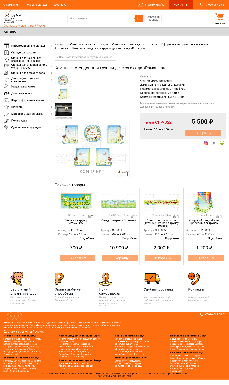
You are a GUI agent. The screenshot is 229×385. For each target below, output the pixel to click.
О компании (11, 4)
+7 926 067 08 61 (215, 4)
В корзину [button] (78, 258)
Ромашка (61, 48)
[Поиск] (139, 18)
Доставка (60, 4)
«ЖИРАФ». (99, 373)
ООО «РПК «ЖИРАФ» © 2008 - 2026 (114, 376)
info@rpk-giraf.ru (154, 4)
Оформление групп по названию (184, 44)
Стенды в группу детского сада (134, 44)
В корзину (203, 133)
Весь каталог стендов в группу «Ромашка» (86, 57)
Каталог (60, 44)
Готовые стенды (36, 4)
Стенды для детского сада (89, 44)
